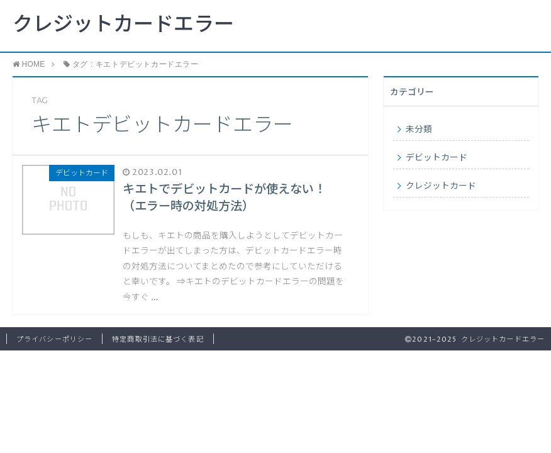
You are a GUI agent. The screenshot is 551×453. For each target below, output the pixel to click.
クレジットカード (441, 186)
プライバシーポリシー (54, 339)
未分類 (419, 129)
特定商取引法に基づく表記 (157, 339)
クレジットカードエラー (123, 25)
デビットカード (436, 158)
